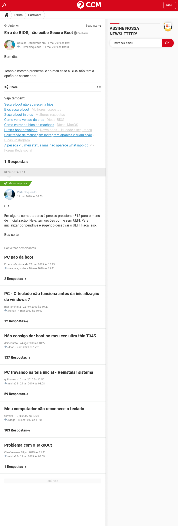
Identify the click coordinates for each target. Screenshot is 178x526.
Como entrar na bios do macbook (29, 125)
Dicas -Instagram (17, 140)
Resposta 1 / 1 (14, 172)
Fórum (18, 15)
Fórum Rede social (18, 150)
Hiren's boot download (20, 130)
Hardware (34, 15)
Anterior (13, 25)
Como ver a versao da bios (24, 120)
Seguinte (91, 25)
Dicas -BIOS (55, 120)
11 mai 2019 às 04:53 (56, 47)
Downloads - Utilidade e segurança (66, 130)
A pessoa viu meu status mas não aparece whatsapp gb (46, 145)
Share (14, 87)
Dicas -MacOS (67, 125)
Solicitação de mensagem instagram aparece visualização (48, 135)
